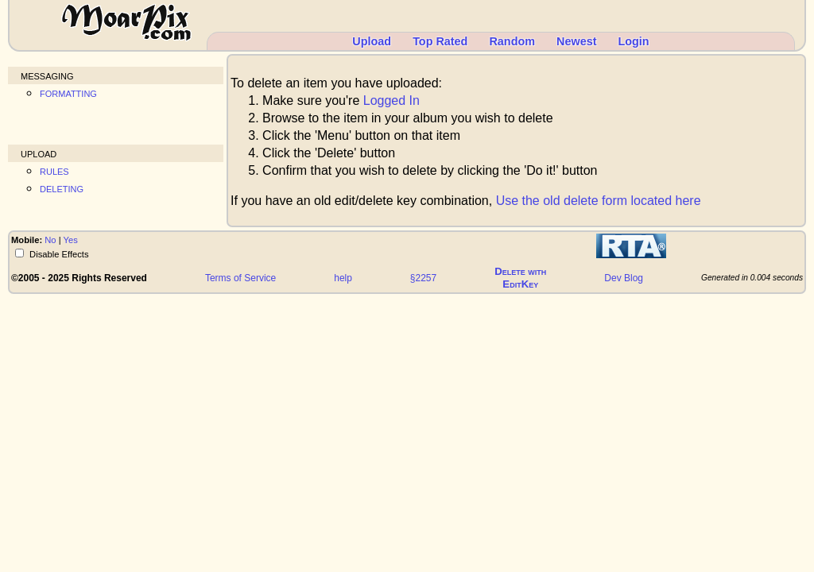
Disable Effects (58, 254)
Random (512, 41)
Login (633, 41)
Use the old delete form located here (598, 200)
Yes (71, 240)
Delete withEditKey (520, 277)
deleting (61, 188)
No (50, 240)
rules (54, 170)
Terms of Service (240, 278)
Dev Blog (623, 278)
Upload (371, 41)
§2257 (423, 278)
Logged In (391, 100)
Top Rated (440, 41)
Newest (576, 41)
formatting (68, 92)
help (343, 278)
